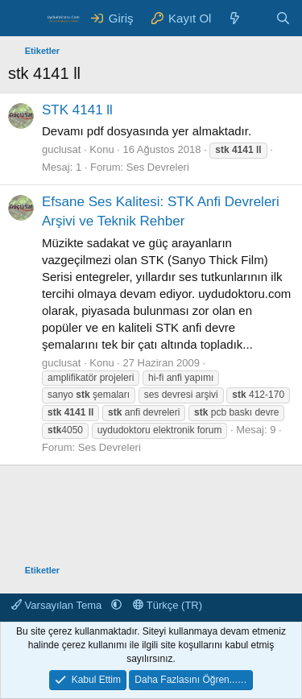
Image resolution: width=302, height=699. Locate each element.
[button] (116, 605)
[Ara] (283, 18)
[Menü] (22, 18)
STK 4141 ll (77, 110)
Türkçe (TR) (167, 605)
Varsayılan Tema (58, 605)
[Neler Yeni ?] (234, 18)
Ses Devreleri (157, 167)
